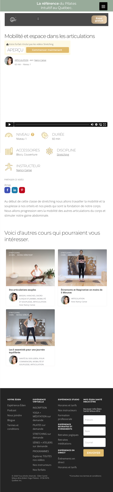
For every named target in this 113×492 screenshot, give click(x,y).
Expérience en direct (66, 451)
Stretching (63, 154)
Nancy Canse (40, 60)
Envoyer (93, 452)
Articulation (21, 60)
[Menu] (103, 6)
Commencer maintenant (47, 50)
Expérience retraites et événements (65, 426)
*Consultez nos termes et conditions (85, 475)
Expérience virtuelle (39, 400)
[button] (38, 18)
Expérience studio (68, 399)
